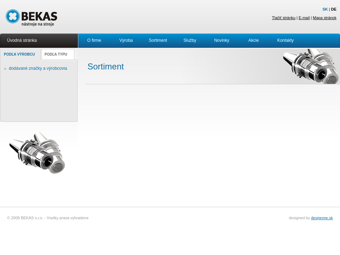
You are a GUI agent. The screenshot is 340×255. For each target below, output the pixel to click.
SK (325, 9)
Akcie (253, 40)
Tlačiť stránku (283, 18)
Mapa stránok (324, 18)
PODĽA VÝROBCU (19, 54)
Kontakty (285, 40)
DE (333, 9)
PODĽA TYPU (56, 54)
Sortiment (158, 40)
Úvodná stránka (22, 40)
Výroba (126, 40)
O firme (94, 40)
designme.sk (322, 218)
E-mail (304, 18)
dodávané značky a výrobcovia (38, 68)
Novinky (222, 40)
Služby (189, 40)
